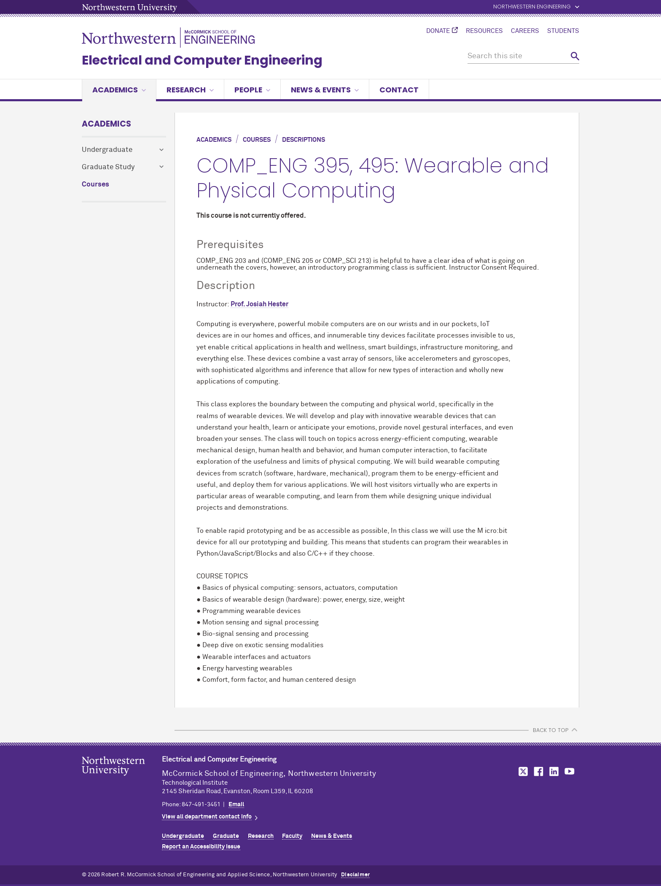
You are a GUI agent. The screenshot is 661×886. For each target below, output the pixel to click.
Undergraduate (107, 150)
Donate (438, 31)
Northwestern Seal (122, 779)
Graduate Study (108, 167)
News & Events (325, 89)
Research (190, 89)
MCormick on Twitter (521, 771)
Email (236, 805)
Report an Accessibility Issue (201, 847)
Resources (484, 31)
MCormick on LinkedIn (553, 771)
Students (563, 31)
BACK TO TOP (550, 730)
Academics (119, 89)
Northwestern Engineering (532, 7)
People (252, 89)
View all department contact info (207, 817)
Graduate (226, 836)
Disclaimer (355, 875)
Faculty (292, 836)
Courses (95, 184)
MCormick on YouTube (569, 771)
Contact (399, 89)
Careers (525, 31)
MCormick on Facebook (537, 771)
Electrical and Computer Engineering (202, 60)
